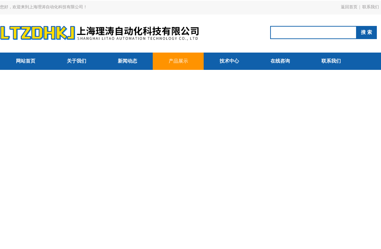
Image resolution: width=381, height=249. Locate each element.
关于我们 (76, 61)
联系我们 (370, 6)
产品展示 (178, 61)
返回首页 (349, 6)
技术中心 (229, 61)
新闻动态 (127, 61)
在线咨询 (280, 61)
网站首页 (25, 61)
